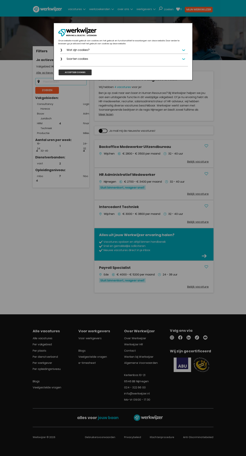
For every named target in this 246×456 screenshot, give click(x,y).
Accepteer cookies (75, 72)
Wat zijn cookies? (78, 50)
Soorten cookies (77, 59)
